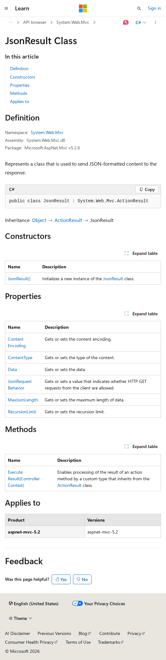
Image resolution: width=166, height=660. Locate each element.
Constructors (22, 77)
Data (12, 369)
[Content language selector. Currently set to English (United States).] (33, 604)
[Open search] (139, 8)
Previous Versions (54, 633)
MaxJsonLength (23, 400)
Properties (19, 85)
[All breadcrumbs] (10, 23)
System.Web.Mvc (72, 22)
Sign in (154, 8)
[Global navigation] (6, 8)
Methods (18, 93)
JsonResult (113, 278)
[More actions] (155, 23)
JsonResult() (19, 278)
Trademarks (109, 642)
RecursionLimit (22, 412)
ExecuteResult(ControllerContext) (24, 478)
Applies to (19, 101)
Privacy (134, 633)
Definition (19, 68)
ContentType (20, 357)
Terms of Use (78, 642)
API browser (34, 22)
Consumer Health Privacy (29, 642)
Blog (83, 633)
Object (39, 220)
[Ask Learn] (126, 23)
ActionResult (68, 220)
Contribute (109, 633)
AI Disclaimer (17, 633)
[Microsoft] (83, 8)
